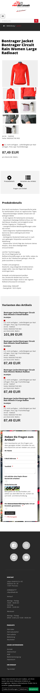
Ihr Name (8, 451)
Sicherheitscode (11, 485)
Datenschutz (11, 652)
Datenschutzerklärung (16, 504)
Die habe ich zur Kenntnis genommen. (20, 505)
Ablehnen (23, 689)
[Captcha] (20, 500)
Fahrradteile (11, 634)
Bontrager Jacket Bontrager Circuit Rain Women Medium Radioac (19, 371)
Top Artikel (11, 669)
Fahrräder (10, 629)
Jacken (19, 26)
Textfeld (8, 466)
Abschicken (10, 513)
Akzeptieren (33, 689)
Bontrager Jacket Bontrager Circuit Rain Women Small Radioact (19, 342)
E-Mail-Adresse (10, 458)
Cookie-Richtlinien (14, 685)
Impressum (11, 659)
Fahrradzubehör (13, 632)
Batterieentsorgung (14, 657)
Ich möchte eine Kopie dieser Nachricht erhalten (16, 477)
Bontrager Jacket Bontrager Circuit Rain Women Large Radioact (19, 46)
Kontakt (9, 649)
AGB (8, 654)
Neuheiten (11, 640)
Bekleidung (11, 26)
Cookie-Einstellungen (10, 689)
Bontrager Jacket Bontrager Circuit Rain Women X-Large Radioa (19, 399)
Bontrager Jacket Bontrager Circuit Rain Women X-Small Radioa (19, 313)
